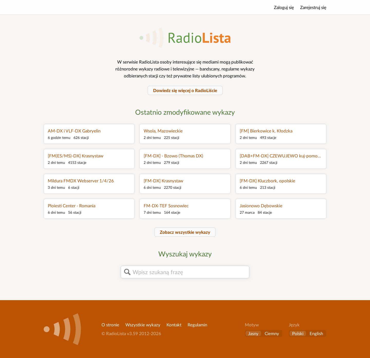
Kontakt (173, 324)
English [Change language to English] (316, 333)
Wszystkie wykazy (142, 324)
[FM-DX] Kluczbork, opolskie (267, 180)
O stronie (110, 324)
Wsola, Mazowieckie (163, 130)
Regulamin (197, 324)
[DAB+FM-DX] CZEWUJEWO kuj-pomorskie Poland (281, 155)
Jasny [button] (253, 333)
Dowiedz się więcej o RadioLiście (185, 90)
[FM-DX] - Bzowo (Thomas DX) (173, 155)
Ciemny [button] (272, 333)
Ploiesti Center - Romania (71, 205)
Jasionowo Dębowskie (261, 205)
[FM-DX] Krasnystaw (163, 180)
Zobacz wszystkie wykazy (185, 232)
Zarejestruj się (313, 7)
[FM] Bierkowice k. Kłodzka (266, 130)
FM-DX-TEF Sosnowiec (166, 205)
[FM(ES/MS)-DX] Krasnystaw (75, 155)
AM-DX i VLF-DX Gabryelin (74, 130)
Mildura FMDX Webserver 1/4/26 (81, 180)
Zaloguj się (284, 7)
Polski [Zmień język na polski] (297, 333)
